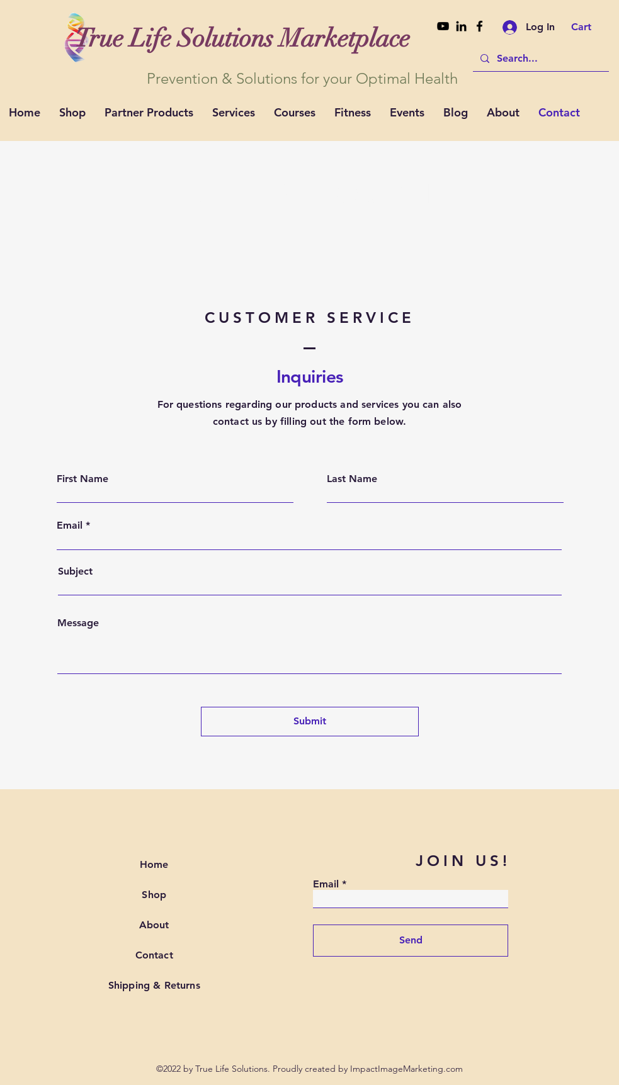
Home (154, 864)
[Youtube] (443, 26)
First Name (82, 479)
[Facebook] (479, 26)
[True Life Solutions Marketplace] (243, 38)
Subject (75, 571)
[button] (590, 27)
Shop (154, 895)
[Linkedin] (461, 26)
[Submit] (310, 721)
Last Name (352, 479)
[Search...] (539, 58)
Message (78, 623)
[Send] (410, 941)
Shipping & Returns (154, 985)
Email (69, 525)
